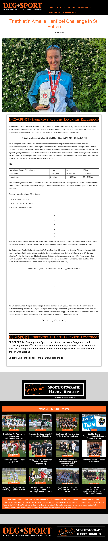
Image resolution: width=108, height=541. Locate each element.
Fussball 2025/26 (13, 430)
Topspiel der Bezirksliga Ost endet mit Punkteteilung (40, 435)
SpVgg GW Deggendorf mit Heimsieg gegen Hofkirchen (14, 485)
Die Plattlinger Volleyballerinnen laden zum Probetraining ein (94, 435)
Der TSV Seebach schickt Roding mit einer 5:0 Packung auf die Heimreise (40, 485)
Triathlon (61, 321)
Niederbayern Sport (49, 321)
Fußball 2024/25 (94, 480)
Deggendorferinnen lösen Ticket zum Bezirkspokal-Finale (67, 485)
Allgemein (94, 430)
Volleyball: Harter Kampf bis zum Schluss (94, 460)
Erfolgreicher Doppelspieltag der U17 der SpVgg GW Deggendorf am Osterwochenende (94, 486)
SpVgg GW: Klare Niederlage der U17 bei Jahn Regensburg (40, 460)
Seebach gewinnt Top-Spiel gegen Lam (14, 460)
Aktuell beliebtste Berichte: (13, 454)
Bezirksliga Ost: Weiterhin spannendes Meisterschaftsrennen (13, 435)
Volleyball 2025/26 (94, 455)
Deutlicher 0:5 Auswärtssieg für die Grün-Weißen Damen (67, 435)
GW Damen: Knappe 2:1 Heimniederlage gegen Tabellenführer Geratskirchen (67, 460)
